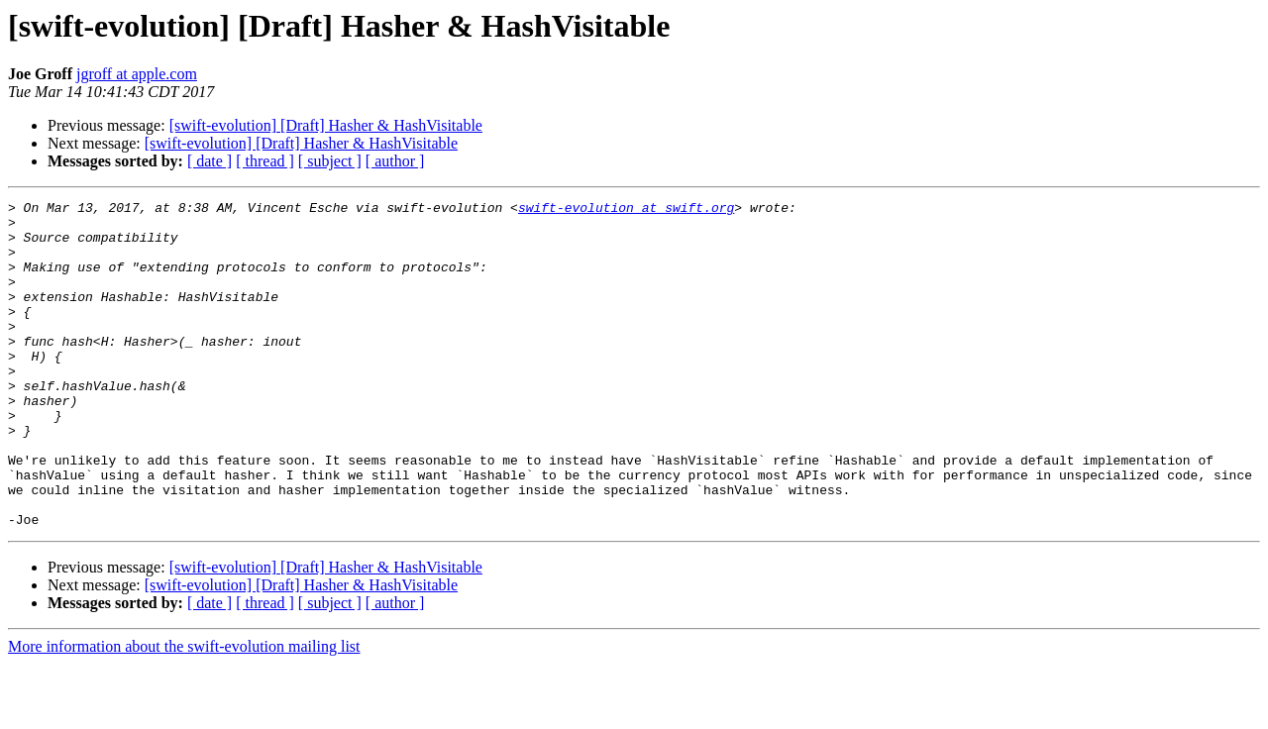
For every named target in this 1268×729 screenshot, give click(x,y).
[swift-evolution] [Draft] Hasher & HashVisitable (325, 125)
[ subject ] (330, 161)
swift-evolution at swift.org (626, 210)
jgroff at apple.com (136, 73)
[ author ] (395, 161)
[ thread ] (265, 161)
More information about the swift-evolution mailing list (184, 711)
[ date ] (209, 161)
